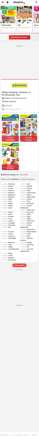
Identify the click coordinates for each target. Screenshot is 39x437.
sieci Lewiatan (14, 175)
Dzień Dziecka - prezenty (19, 37)
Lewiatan (34, 435)
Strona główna (4, 435)
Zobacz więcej (19, 265)
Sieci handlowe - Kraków (20, 435)
